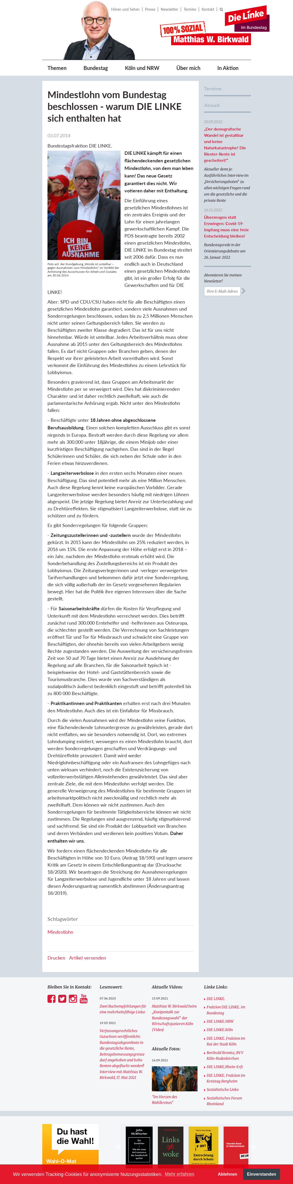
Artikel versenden (87, 958)
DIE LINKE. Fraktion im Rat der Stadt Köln (226, 1041)
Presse (150, 9)
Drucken (56, 958)
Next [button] (253, 1147)
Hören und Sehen (125, 9)
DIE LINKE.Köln (220, 1029)
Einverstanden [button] (261, 1174)
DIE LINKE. (216, 998)
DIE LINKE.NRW (220, 1021)
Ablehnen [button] (227, 1174)
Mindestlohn (60, 932)
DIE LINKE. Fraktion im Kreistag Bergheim (226, 1078)
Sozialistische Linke (223, 1089)
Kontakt (208, 9)
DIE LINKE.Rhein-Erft (225, 1066)
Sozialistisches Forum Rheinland (224, 1101)
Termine (190, 9)
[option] (139, 1147)
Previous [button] (118, 1147)
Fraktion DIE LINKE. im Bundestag (226, 1010)
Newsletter (169, 9)
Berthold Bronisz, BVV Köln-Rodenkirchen (225, 1055)
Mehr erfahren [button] (179, 1174)
